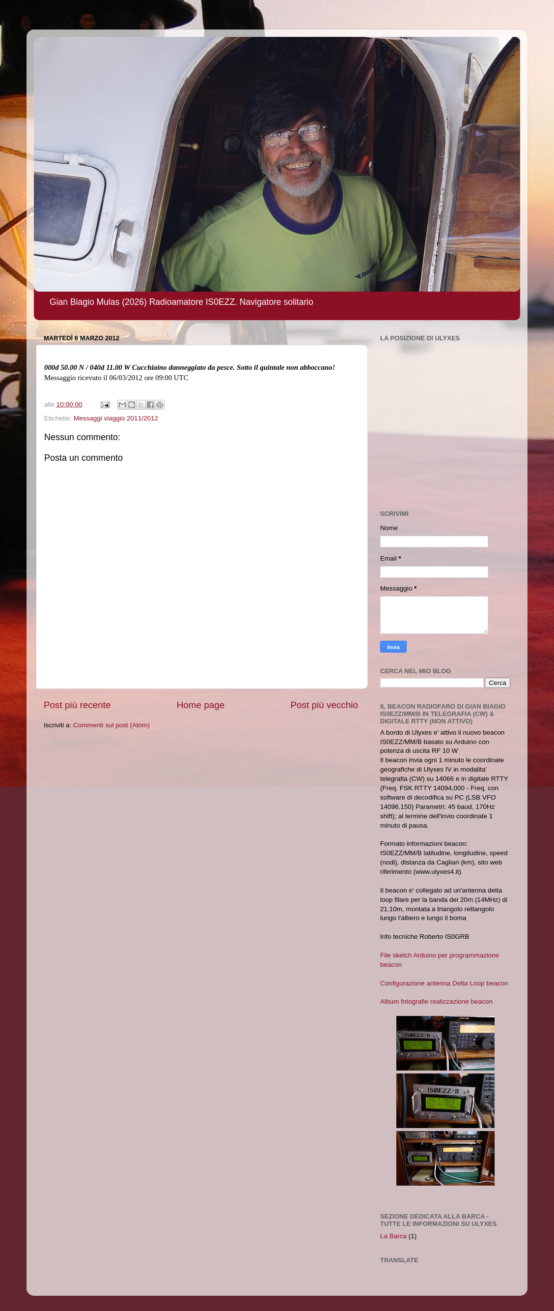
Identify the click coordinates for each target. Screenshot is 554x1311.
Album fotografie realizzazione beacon (436, 1001)
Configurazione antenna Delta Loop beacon (444, 983)
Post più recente (77, 705)
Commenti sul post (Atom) (111, 725)
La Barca (393, 1236)
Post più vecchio (324, 705)
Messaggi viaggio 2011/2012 (116, 418)
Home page (201, 705)
